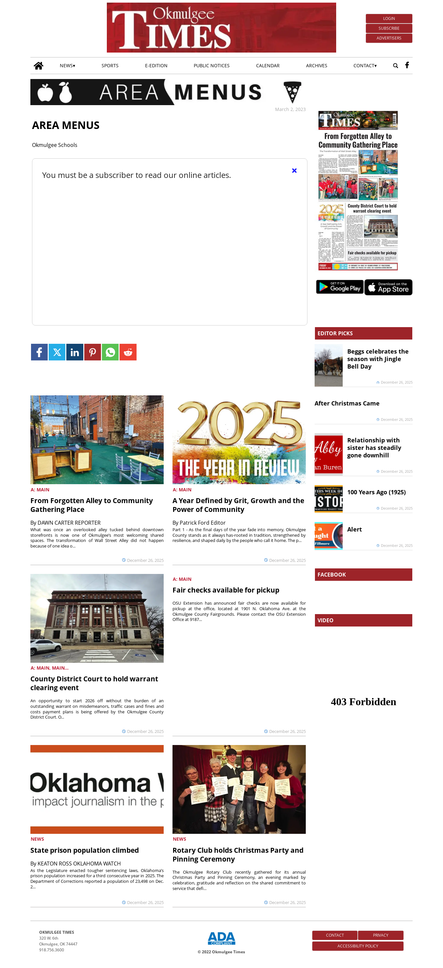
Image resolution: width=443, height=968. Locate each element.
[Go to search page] (395, 66)
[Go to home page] (38, 65)
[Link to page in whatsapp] (110, 352)
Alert (354, 529)
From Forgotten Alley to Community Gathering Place (91, 505)
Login (389, 18)
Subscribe (389, 28)
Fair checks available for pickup (225, 590)
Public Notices (212, 65)
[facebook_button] (407, 65)
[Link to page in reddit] (128, 352)
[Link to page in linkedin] (74, 352)
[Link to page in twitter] (57, 352)
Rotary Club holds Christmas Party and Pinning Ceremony (238, 855)
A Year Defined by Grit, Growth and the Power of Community (238, 505)
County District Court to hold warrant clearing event (94, 683)
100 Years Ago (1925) (376, 492)
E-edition (156, 65)
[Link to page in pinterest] (92, 352)
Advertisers (389, 38)
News (66, 65)
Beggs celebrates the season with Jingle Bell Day (378, 358)
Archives (316, 65)
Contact (363, 65)
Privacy (380, 935)
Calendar (268, 65)
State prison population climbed (84, 850)
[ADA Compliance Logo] (221, 945)
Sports (110, 65)
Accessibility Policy (357, 946)
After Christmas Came (347, 403)
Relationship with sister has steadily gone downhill (374, 447)
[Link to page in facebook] (39, 352)
